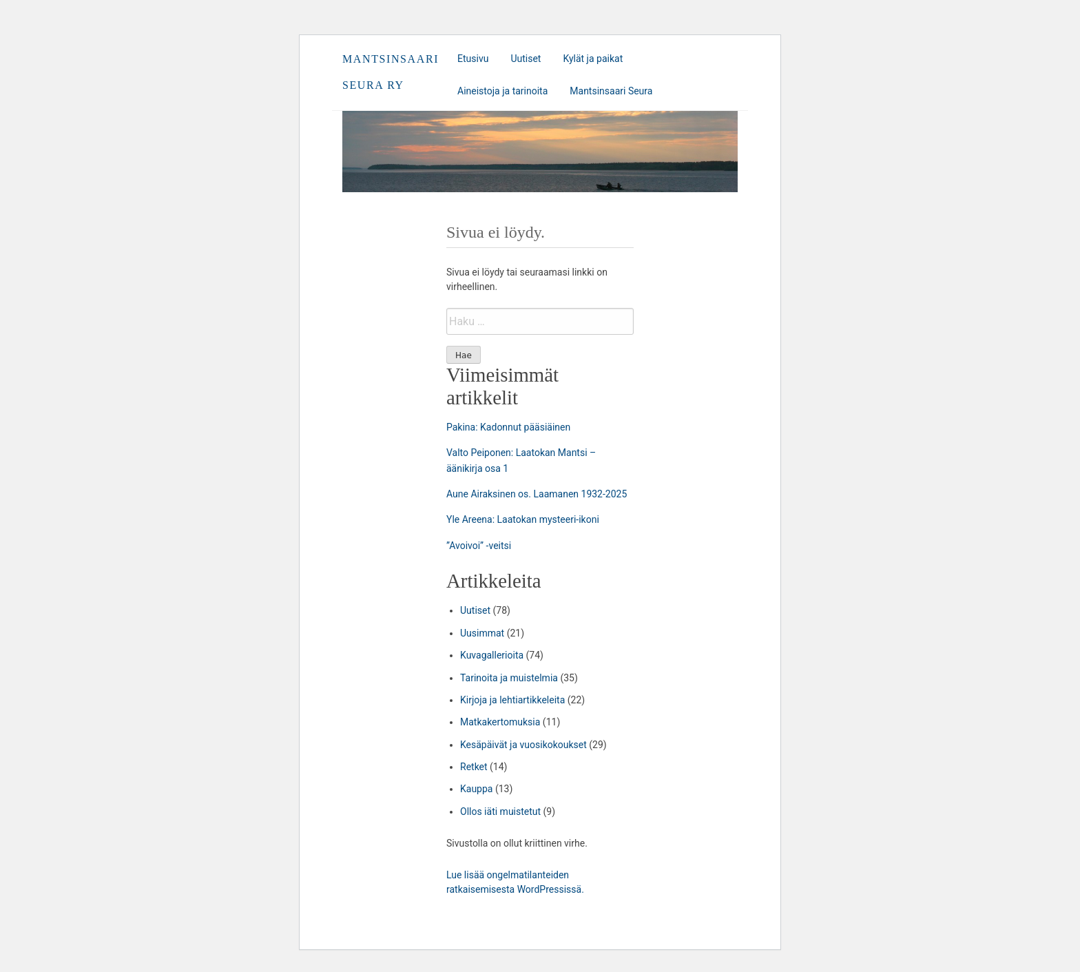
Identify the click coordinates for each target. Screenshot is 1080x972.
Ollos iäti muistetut (500, 811)
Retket (474, 766)
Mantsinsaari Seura (611, 90)
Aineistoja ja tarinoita (502, 90)
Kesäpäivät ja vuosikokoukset (523, 744)
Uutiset (525, 58)
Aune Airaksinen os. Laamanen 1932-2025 (536, 493)
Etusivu (472, 58)
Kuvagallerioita (491, 655)
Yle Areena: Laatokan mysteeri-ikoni (522, 519)
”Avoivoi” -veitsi (478, 545)
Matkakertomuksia (500, 721)
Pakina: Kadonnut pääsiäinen (508, 427)
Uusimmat (482, 633)
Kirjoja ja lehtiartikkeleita (512, 699)
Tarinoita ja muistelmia (509, 677)
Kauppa (476, 788)
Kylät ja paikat (593, 58)
